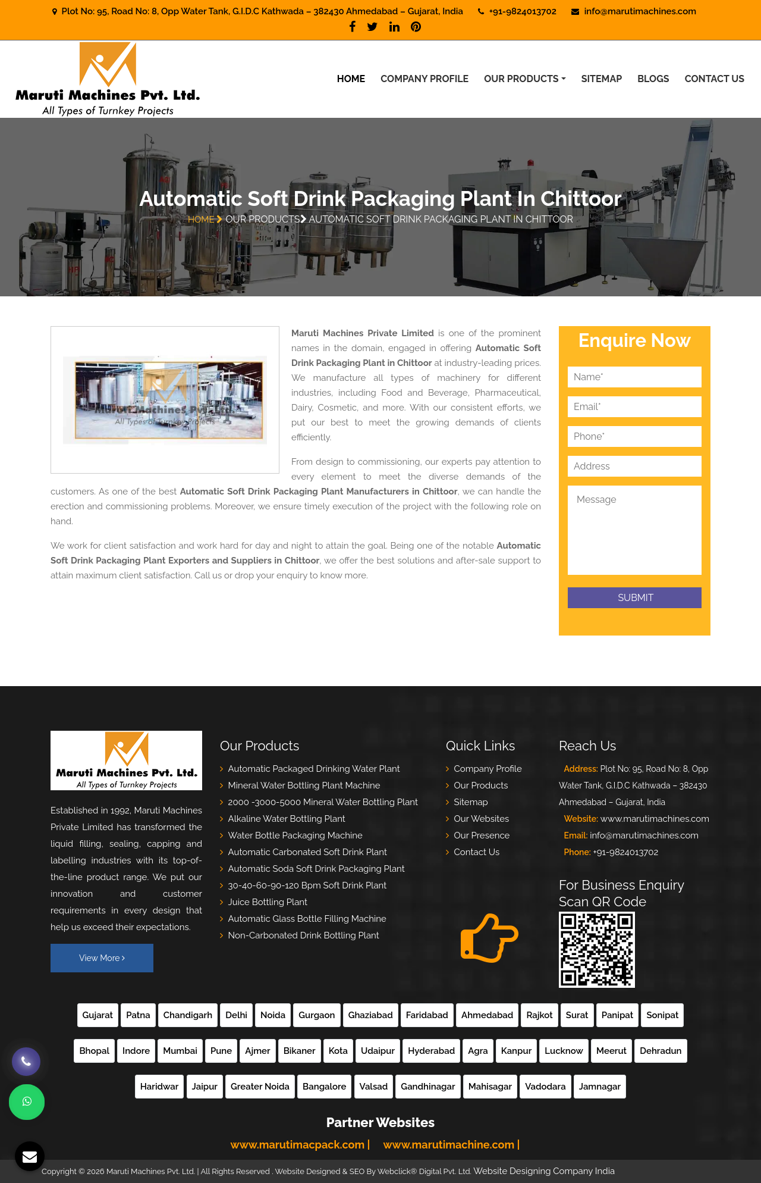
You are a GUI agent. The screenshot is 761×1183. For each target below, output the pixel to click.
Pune (221, 1051)
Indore (136, 1051)
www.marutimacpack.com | (300, 1144)
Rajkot (539, 1015)
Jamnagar (600, 1086)
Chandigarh (187, 1015)
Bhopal (94, 1051)
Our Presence (482, 835)
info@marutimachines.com (640, 11)
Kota (338, 1051)
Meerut (611, 1051)
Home (351, 78)
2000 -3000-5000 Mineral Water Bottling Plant (323, 802)
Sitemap (601, 78)
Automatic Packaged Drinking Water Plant (314, 768)
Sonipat (662, 1015)
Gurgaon (316, 1015)
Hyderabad (431, 1051)
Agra (478, 1051)
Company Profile (424, 78)
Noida (272, 1015)
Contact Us (714, 78)
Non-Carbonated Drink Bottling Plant (303, 935)
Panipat (618, 1015)
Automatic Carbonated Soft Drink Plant (307, 852)
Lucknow (564, 1051)
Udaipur (378, 1051)
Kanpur (516, 1051)
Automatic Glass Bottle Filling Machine (307, 918)
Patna (138, 1015)
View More (102, 958)
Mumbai (180, 1051)
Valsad (374, 1086)
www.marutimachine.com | (451, 1144)
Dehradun (660, 1051)
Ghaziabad (370, 1015)
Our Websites (482, 818)
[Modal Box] (18, 1141)
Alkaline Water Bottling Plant (286, 818)
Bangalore (324, 1086)
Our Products (521, 78)
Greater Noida (260, 1086)
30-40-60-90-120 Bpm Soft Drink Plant (307, 885)
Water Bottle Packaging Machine (295, 835)
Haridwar (159, 1086)
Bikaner (300, 1051)
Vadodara (545, 1086)
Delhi (236, 1015)
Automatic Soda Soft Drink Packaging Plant (316, 868)
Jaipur (205, 1086)
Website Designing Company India (544, 1171)
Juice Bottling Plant (267, 902)
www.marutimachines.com (654, 818)
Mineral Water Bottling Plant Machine (304, 785)
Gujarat (98, 1015)
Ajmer (257, 1051)
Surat (577, 1015)
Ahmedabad (487, 1015)
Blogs (653, 78)
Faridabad (427, 1015)
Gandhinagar (428, 1086)
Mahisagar (490, 1086)
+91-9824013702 (625, 852)
